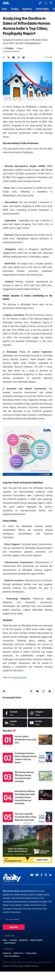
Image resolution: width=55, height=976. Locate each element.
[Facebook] (15, 713)
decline (21, 114)
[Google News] (37, 875)
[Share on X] (8, 57)
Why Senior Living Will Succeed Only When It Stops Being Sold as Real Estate (25, 817)
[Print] (23, 57)
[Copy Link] (18, 57)
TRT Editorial (9, 48)
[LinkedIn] (15, 722)
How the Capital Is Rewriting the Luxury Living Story (25, 739)
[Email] (13, 57)
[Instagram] (40, 713)
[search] (40, 3)
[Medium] (40, 722)
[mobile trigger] (50, 3)
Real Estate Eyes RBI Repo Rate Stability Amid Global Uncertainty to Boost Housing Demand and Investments (25, 797)
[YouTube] (32, 875)
